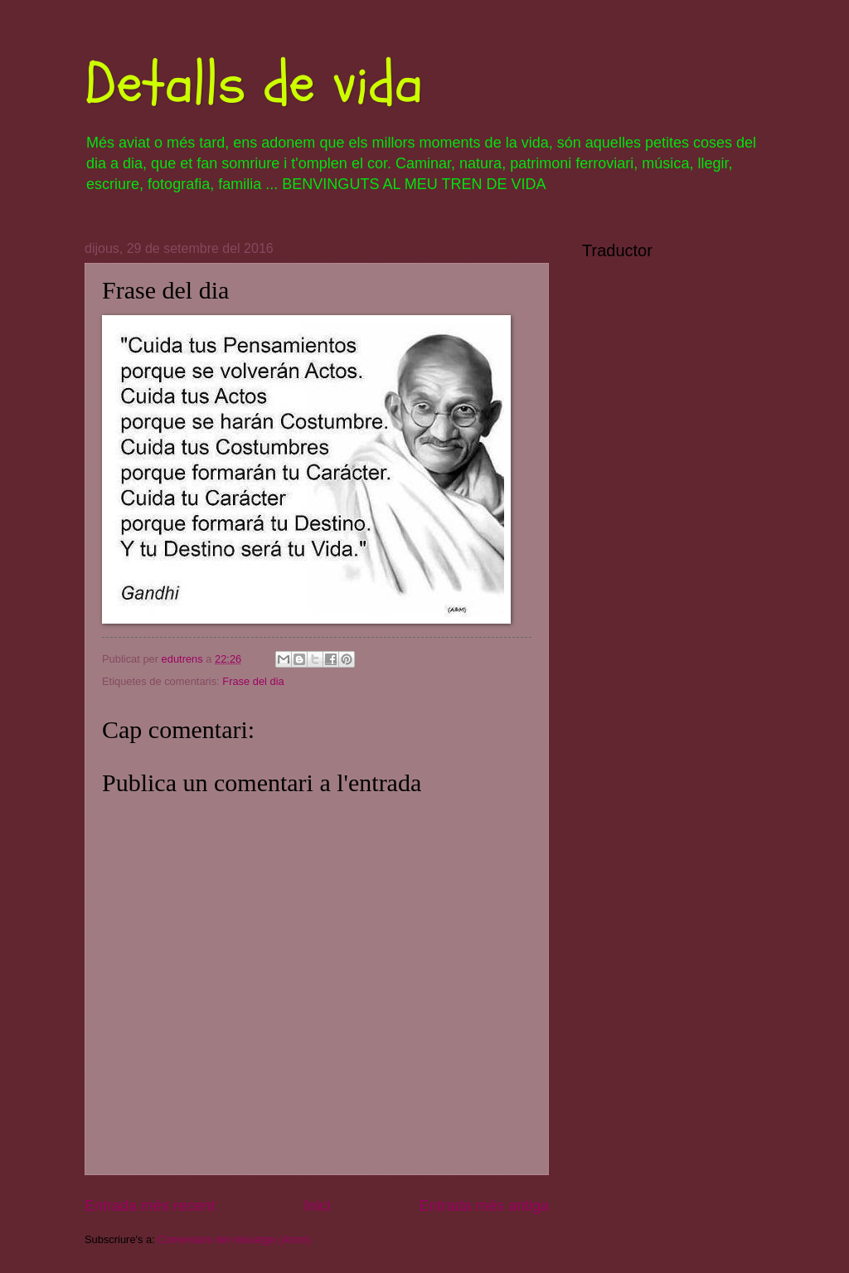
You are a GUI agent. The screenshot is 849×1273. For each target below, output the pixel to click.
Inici (316, 1206)
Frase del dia (253, 681)
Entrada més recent (150, 1206)
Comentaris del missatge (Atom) (234, 1239)
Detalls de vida (254, 84)
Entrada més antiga (484, 1206)
